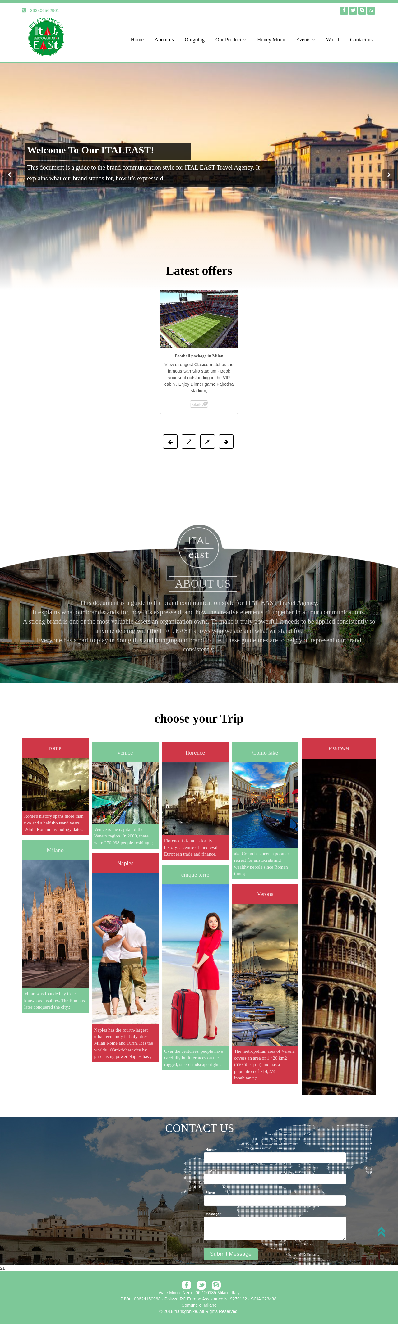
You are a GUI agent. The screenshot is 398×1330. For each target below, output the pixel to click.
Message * (213, 1214)
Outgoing (195, 40)
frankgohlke (186, 1311)
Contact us (361, 40)
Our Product (230, 40)
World (332, 40)
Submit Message (231, 1254)
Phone (210, 1192)
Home (137, 40)
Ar (371, 10)
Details (199, 404)
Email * (211, 1171)
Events (305, 40)
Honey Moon (271, 40)
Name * (211, 1149)
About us (164, 40)
